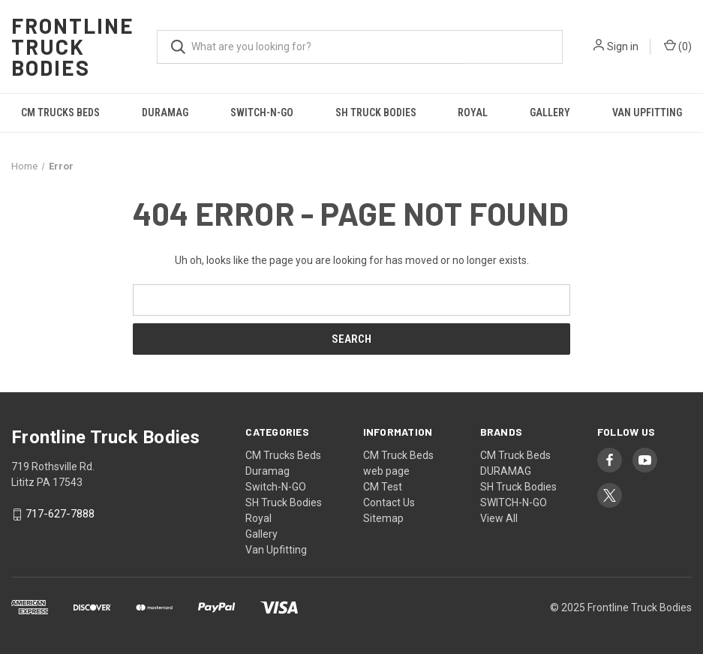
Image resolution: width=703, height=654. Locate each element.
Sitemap (383, 518)
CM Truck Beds (398, 455)
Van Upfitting (276, 550)
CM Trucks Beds (60, 112)
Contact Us (389, 502)
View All (499, 518)
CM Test (382, 487)
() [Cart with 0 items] (678, 45)
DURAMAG (505, 471)
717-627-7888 (60, 514)
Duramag (165, 112)
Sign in (622, 46)
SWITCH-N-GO (513, 502)
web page (386, 471)
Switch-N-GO (261, 112)
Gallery (550, 112)
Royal (473, 112)
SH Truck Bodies (375, 112)
